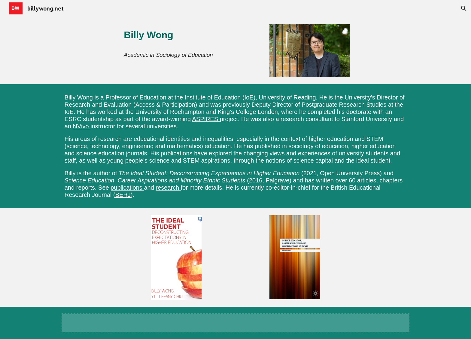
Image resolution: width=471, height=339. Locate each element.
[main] (191, 35)
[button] (464, 8)
